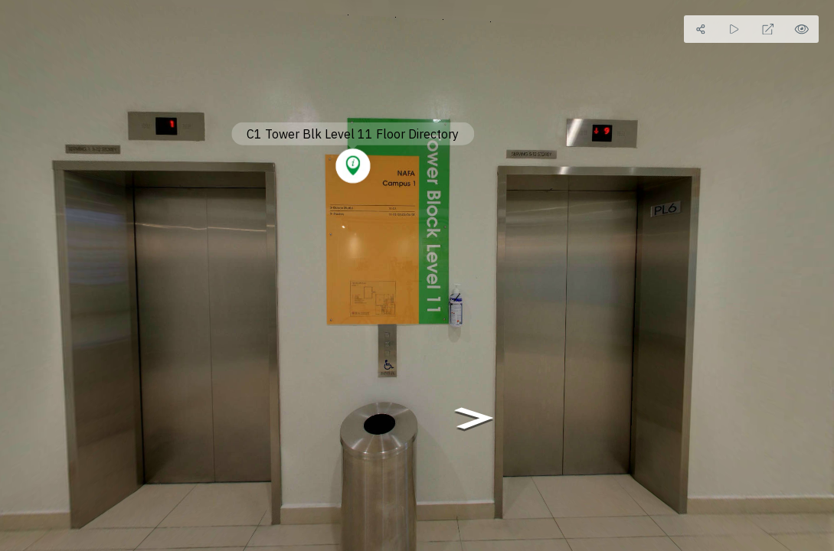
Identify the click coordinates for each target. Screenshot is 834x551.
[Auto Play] (734, 29)
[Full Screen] (768, 29)
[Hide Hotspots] (802, 29)
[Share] (701, 29)
